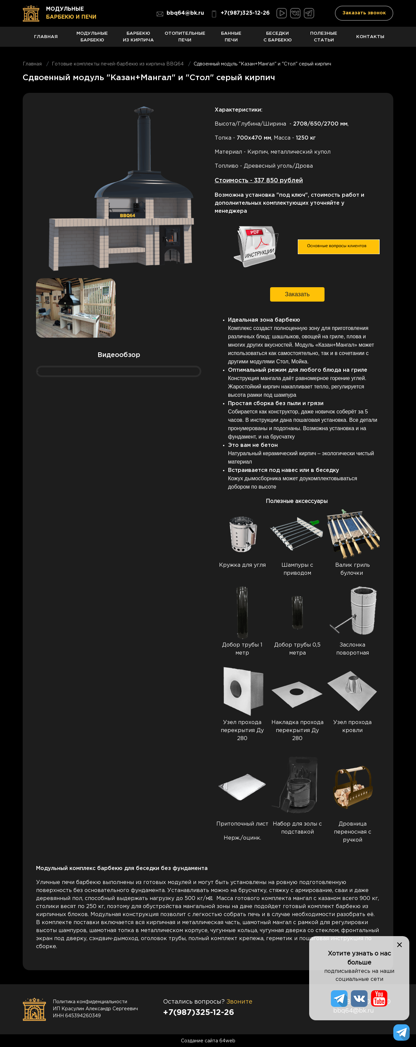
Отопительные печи (185, 38)
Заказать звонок (364, 13)
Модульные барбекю (92, 38)
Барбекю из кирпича (139, 38)
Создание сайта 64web (208, 1040)
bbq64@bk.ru (180, 14)
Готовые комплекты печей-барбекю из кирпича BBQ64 (118, 64)
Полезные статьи (324, 38)
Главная (46, 40)
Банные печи (231, 38)
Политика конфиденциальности (90, 1002)
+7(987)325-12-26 (240, 14)
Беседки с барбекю (277, 38)
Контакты (370, 40)
